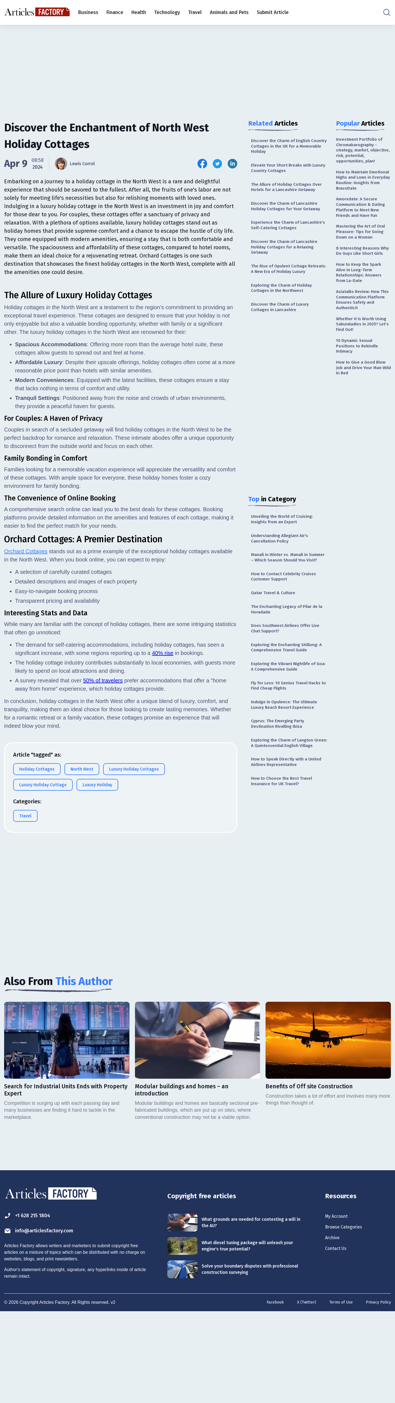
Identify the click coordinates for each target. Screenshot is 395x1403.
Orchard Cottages (25, 682)
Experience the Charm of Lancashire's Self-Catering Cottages (280, 251)
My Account (339, 1306)
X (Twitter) (300, 1393)
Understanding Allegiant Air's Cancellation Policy (284, 587)
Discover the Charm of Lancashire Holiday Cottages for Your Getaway (289, 223)
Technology (167, 12)
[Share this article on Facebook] (202, 163)
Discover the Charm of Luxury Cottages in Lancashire (284, 352)
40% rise (162, 784)
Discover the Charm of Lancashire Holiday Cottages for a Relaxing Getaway (289, 278)
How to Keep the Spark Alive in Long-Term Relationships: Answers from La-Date (362, 324)
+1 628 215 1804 (32, 1305)
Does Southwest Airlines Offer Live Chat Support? (285, 693)
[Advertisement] (197, 67)
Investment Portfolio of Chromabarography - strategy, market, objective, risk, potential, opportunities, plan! (363, 156)
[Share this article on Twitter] (217, 163)
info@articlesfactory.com (48, 1321)
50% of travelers (103, 811)
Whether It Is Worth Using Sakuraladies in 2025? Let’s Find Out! (360, 384)
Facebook (266, 1393)
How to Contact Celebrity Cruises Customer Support (288, 636)
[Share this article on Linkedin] (232, 163)
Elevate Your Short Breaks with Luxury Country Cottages (285, 172)
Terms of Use (337, 1393)
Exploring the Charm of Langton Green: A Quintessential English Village (286, 822)
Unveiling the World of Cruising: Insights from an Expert (286, 566)
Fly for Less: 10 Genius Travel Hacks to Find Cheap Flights (283, 756)
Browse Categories (348, 1318)
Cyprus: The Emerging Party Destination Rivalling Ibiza (281, 798)
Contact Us (338, 1342)
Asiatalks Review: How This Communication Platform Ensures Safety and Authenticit (363, 356)
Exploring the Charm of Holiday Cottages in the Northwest (286, 331)
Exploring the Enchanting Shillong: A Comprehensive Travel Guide (289, 714)
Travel (195, 12)
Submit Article (273, 12)
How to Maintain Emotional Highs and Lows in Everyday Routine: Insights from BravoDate (361, 197)
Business (88, 12)
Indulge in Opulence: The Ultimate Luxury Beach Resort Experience (289, 777)
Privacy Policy (377, 1393)
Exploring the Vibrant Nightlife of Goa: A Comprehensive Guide (288, 735)
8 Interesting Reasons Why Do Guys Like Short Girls (362, 296)
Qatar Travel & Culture (276, 654)
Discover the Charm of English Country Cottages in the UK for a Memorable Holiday (288, 147)
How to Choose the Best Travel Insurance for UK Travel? (285, 868)
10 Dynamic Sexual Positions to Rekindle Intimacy (360, 408)
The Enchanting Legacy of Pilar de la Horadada (289, 671)
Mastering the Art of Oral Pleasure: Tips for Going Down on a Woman (361, 268)
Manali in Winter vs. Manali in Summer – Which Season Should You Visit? (287, 611)
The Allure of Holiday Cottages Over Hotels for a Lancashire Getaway (285, 196)
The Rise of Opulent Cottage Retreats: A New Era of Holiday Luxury (285, 306)
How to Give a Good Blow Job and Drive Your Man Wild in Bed (363, 433)
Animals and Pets (229, 12)
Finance (114, 12)
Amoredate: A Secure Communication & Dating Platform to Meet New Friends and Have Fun (363, 234)
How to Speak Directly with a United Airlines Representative (285, 847)
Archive (334, 1330)
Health (138, 12)
